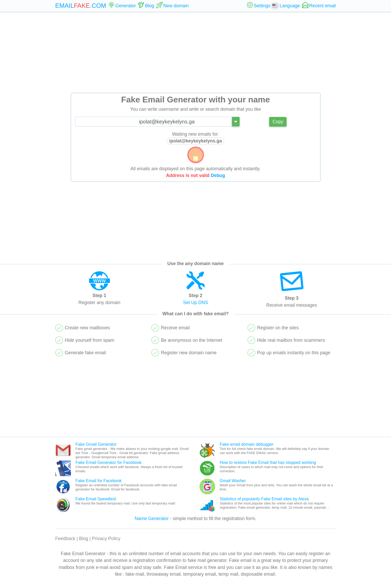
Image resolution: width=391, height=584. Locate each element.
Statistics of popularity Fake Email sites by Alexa (264, 499)
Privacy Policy (106, 538)
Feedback (65, 538)
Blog (83, 538)
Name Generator (152, 518)
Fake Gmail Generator (96, 444)
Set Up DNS (195, 302)
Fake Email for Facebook (99, 480)
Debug (218, 175)
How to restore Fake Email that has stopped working (268, 462)
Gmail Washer (233, 480)
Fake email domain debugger (247, 444)
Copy (278, 121)
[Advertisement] (195, 52)
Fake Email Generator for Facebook (109, 462)
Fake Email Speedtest (96, 499)
